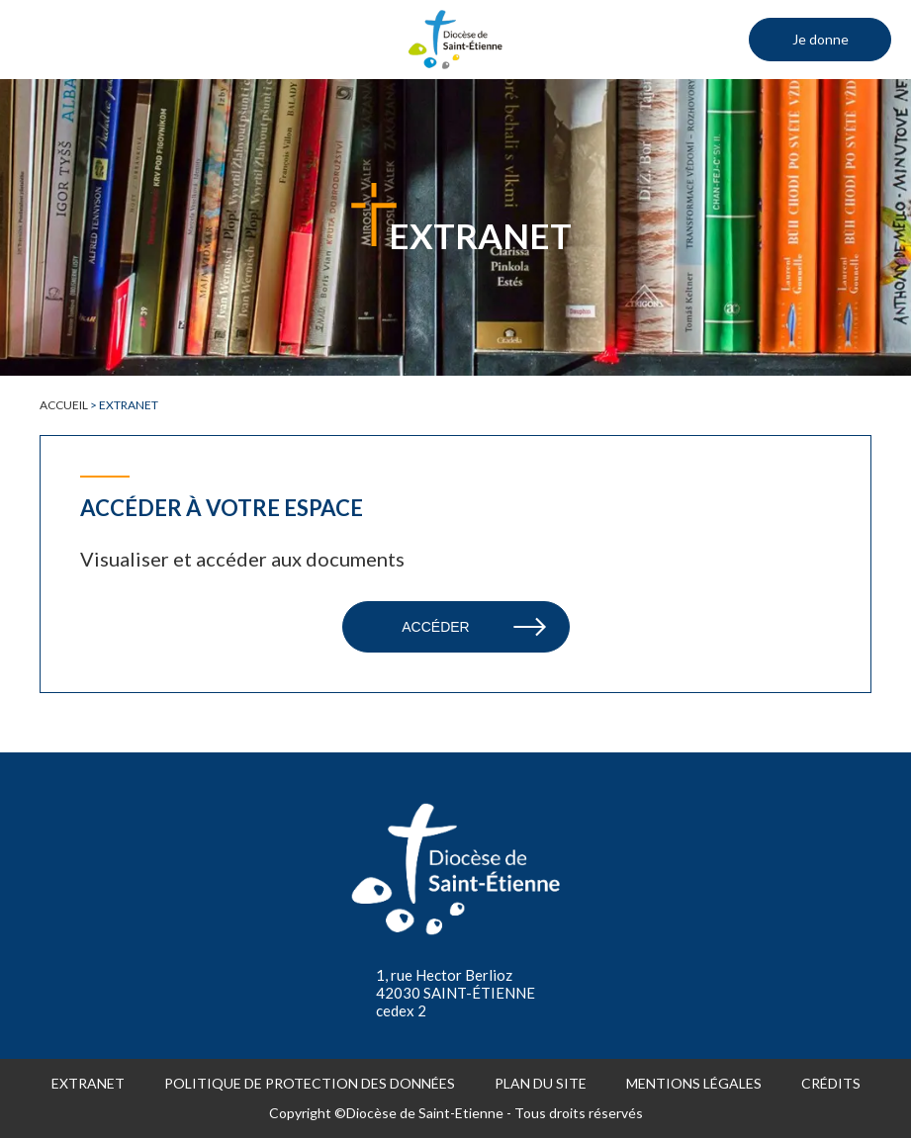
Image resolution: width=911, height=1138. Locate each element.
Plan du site (541, 1083)
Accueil (64, 404)
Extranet (88, 1083)
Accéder (435, 627)
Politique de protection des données (309, 1083)
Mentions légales (694, 1083)
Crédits (831, 1083)
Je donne (820, 39)
